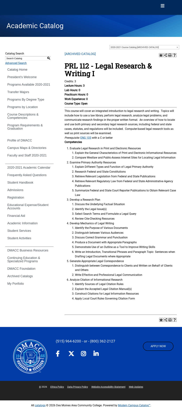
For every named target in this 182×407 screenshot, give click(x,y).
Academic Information (22, 223)
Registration (15, 197)
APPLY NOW (158, 346)
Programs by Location (22, 107)
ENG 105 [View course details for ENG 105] (85, 137)
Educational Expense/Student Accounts (27, 206)
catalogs (40, 405)
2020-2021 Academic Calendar (28, 167)
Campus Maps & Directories (26, 148)
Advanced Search (16, 63)
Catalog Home (17, 69)
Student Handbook (20, 182)
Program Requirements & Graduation (25, 127)
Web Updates (136, 386)
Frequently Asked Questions (27, 175)
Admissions (15, 190)
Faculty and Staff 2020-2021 (27, 155)
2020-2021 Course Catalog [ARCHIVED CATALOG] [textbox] (135, 47)
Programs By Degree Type (25, 99)
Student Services (19, 230)
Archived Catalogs (20, 276)
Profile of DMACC (19, 140)
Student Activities (19, 238)
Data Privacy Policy (77, 386)
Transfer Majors (18, 92)
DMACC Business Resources (27, 250)
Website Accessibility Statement (108, 386)
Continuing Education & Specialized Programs (23, 259)
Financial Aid (16, 216)
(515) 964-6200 (68, 341)
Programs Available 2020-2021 (28, 84)
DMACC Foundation (21, 268)
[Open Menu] (162, 5)
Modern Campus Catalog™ (134, 405)
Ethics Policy (57, 386)
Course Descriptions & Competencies (23, 116)
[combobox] (144, 47)
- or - (85, 341)
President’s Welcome (22, 77)
